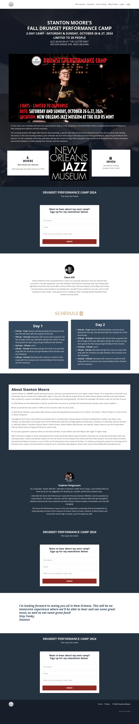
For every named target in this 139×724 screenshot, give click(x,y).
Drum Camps (101, 4)
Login (122, 4)
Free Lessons (80, 4)
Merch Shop (113, 4)
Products (90, 4)
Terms (100, 713)
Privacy (107, 713)
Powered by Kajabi (124, 721)
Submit (69, 242)
